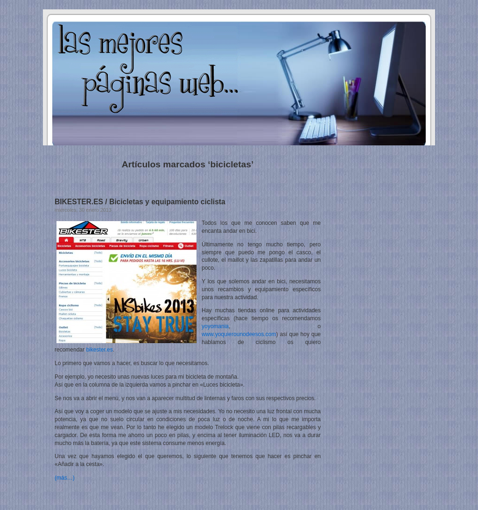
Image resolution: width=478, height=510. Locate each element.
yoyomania (215, 326)
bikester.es (99, 349)
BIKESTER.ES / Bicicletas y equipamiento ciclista (140, 202)
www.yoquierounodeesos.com (239, 334)
